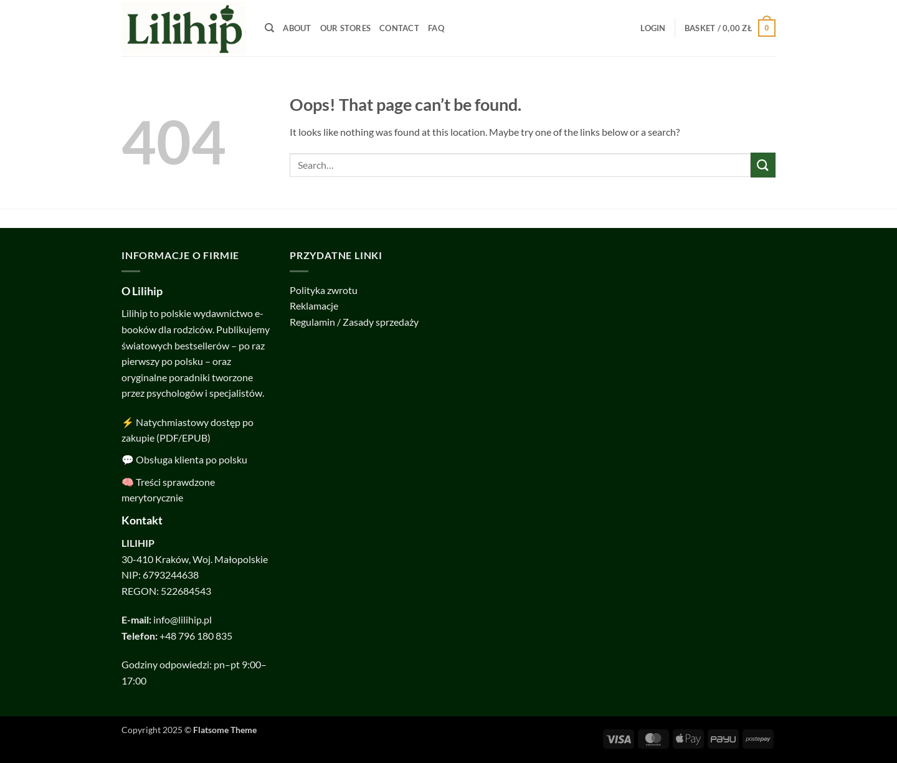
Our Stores (345, 28)
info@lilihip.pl (182, 619)
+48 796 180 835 (195, 636)
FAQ (436, 28)
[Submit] (763, 165)
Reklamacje (314, 305)
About (297, 28)
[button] (652, 28)
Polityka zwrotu (324, 290)
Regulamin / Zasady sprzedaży (354, 322)
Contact (399, 28)
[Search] (269, 28)
